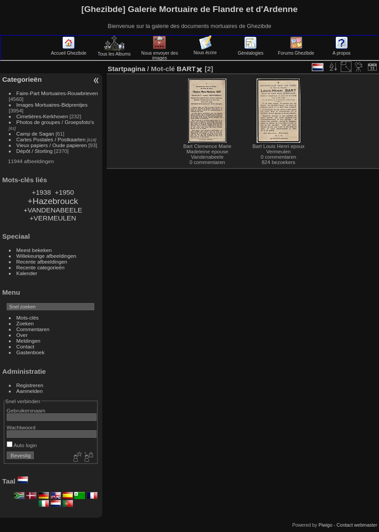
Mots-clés (27, 317)
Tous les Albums (114, 51)
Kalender (26, 273)
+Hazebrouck (53, 201)
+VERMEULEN (53, 218)
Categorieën (22, 79)
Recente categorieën (40, 267)
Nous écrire (205, 50)
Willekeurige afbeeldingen (46, 256)
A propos (342, 51)
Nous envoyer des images (159, 53)
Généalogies (250, 51)
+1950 (64, 192)
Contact (25, 346)
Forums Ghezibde (296, 51)
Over (22, 335)
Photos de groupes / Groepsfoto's (55, 122)
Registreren (30, 385)
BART (186, 68)
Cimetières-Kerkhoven (42, 116)
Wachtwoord (21, 427)
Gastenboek (30, 352)
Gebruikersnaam (26, 410)
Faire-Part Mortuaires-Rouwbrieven (57, 93)
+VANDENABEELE (53, 210)
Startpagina (126, 68)
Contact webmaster (357, 525)
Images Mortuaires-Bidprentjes (52, 105)
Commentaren (33, 329)
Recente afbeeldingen (41, 261)
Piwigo (325, 525)
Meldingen (28, 341)
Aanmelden (29, 391)
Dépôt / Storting (34, 151)
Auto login (22, 445)
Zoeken (25, 323)
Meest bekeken (34, 250)
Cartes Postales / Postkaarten (51, 139)
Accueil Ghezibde (69, 51)
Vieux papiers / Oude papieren (51, 145)
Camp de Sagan (35, 133)
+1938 (41, 192)
